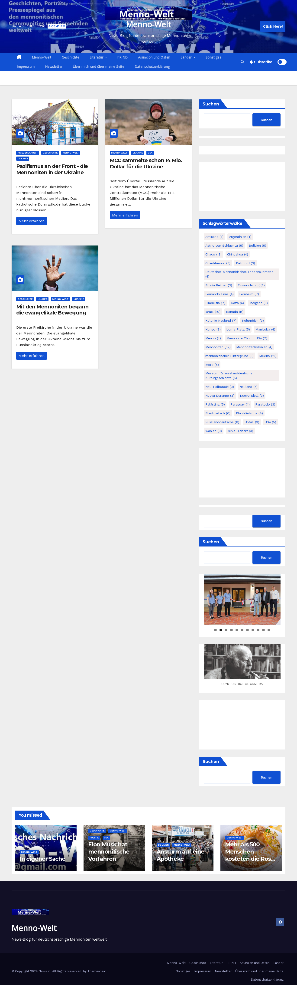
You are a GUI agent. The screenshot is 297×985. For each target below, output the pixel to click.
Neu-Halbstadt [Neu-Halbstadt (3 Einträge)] (219, 387)
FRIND (122, 57)
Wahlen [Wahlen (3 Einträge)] (213, 431)
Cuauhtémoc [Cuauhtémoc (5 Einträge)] (217, 263)
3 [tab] (226, 630)
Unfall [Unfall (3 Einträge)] (252, 422)
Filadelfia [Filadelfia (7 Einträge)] (215, 303)
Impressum (26, 66)
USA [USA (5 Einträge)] (270, 422)
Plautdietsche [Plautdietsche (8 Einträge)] (249, 413)
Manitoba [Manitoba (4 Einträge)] (265, 329)
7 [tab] (247, 630)
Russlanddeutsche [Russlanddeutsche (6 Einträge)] (222, 422)
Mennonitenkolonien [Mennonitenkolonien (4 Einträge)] (254, 347)
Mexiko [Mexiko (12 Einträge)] (267, 356)
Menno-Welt (148, 24)
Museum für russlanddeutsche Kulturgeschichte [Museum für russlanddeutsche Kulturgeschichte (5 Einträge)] (228, 375)
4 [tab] (231, 630)
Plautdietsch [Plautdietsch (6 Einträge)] (217, 413)
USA (150, 152)
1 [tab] (215, 630)
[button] (242, 62)
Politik (94, 837)
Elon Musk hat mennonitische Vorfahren (108, 851)
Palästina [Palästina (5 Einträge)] (215, 404)
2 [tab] (221, 630)
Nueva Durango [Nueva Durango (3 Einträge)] (219, 395)
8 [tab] (253, 630)
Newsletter (54, 66)
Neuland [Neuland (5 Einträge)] (248, 387)
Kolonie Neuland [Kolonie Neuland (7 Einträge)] (220, 320)
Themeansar (96, 971)
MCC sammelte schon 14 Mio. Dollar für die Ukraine (146, 163)
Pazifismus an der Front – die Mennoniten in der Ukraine (52, 169)
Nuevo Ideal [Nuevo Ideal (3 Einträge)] (252, 395)
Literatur (98, 57)
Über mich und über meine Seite (98, 66)
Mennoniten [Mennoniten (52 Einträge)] (218, 347)
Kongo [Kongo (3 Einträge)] (213, 329)
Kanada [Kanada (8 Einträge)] (234, 312)
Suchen (211, 104)
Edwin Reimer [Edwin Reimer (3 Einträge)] (218, 285)
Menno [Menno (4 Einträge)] (213, 338)
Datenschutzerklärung (152, 66)
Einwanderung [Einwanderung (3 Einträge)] (251, 285)
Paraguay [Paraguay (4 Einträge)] (240, 404)
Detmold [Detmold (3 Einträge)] (245, 263)
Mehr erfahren (32, 221)
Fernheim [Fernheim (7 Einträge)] (249, 294)
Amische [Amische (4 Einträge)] (214, 237)
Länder (188, 57)
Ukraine (23, 158)
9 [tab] (258, 630)
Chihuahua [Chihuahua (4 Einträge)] (237, 254)
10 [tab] (263, 630)
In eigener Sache (42, 858)
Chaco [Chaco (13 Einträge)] (213, 254)
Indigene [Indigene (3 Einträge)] (258, 303)
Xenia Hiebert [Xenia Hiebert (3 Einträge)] (240, 431)
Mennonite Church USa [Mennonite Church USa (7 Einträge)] (246, 338)
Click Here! (273, 26)
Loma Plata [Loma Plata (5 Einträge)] (238, 329)
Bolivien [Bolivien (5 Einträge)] (257, 245)
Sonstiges (213, 57)
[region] (242, 599)
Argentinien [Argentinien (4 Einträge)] (240, 237)
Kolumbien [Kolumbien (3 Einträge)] (253, 320)
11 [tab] (269, 630)
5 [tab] (237, 630)
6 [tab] (242, 630)
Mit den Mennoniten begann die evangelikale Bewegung (52, 310)
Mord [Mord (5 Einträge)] (212, 365)
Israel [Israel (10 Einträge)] (212, 312)
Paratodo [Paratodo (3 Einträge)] (265, 404)
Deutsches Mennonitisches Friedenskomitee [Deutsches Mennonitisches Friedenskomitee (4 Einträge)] (239, 274)
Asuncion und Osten (154, 57)
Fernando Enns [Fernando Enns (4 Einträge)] (219, 294)
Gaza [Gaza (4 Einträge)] (237, 303)
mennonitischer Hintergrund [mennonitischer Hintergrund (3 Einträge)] (229, 356)
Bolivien (163, 845)
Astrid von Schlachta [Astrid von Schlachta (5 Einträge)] (224, 245)
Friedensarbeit (28, 152)
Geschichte (70, 57)
